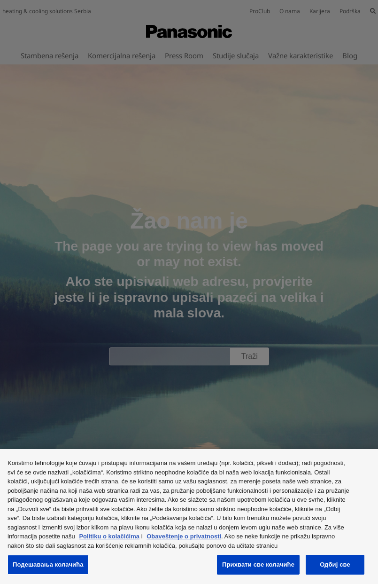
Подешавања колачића (48, 564)
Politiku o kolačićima (109, 536)
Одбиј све (335, 564)
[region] (189, 516)
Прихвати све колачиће (258, 564)
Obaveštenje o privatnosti (184, 536)
